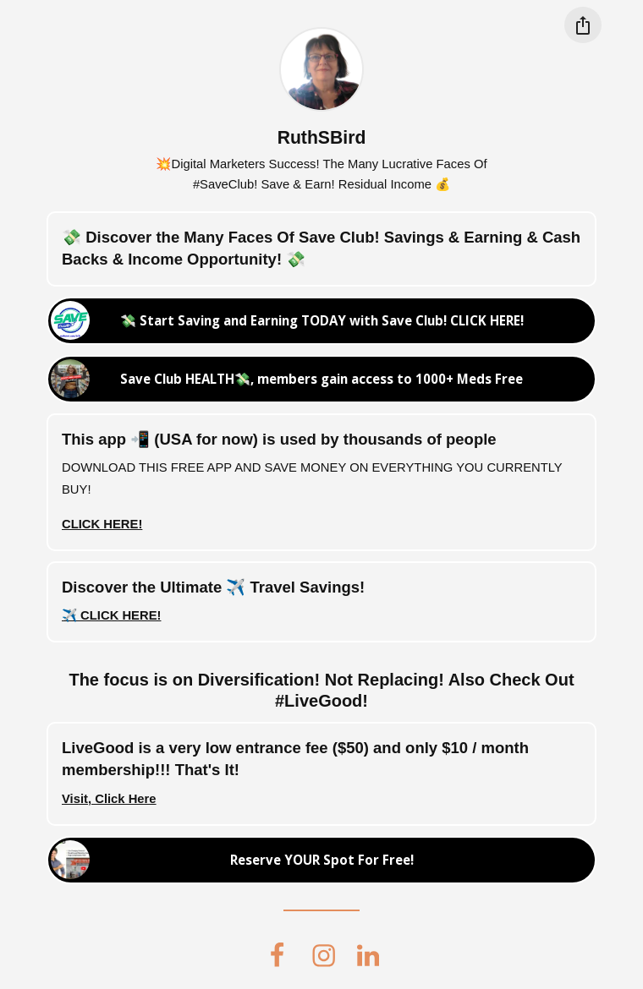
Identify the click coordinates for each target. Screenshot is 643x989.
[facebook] (276, 955)
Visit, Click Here (109, 799)
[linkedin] (368, 955)
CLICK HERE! (102, 524)
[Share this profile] (582, 25)
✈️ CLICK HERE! (111, 615)
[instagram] (323, 955)
